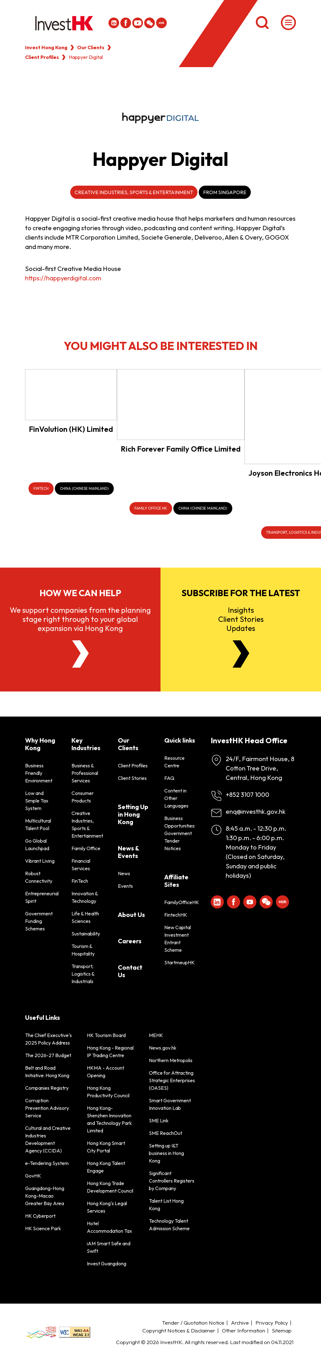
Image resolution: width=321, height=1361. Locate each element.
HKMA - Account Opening (105, 1071)
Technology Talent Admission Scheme (169, 1224)
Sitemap (282, 1330)
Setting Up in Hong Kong (133, 814)
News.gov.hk (162, 1048)
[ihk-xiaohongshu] (161, 23)
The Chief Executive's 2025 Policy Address (48, 1039)
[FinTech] (41, 488)
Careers (129, 941)
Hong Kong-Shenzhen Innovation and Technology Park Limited (109, 1119)
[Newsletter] (241, 654)
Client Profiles (42, 57)
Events (125, 886)
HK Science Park (43, 1228)
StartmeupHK (179, 962)
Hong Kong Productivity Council (108, 1092)
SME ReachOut (165, 1133)
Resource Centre (174, 762)
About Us (131, 915)
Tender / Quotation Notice (193, 1322)
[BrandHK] (40, 1332)
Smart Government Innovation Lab (170, 1104)
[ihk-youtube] (137, 23)
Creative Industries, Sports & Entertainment (134, 192)
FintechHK (175, 915)
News (124, 873)
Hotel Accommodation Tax (109, 1227)
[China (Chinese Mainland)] (84, 488)
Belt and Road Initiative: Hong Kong (47, 1071)
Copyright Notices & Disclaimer (178, 1330)
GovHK (33, 1176)
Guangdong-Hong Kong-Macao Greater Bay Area (44, 1195)
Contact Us (130, 971)
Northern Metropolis (170, 1060)
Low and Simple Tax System (36, 800)
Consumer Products (82, 797)
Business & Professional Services (84, 773)
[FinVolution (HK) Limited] (71, 394)
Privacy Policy (271, 1322)
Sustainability (85, 933)
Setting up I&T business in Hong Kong (166, 1153)
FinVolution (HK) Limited (71, 429)
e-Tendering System (47, 1163)
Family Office (85, 848)
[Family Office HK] (150, 508)
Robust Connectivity (38, 877)
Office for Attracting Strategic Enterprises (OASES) (172, 1080)
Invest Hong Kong (46, 47)
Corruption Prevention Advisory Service (47, 1108)
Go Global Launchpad (37, 844)
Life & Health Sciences (85, 917)
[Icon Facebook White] (125, 23)
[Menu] (288, 22)
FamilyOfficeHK (180, 902)
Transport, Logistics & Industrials (82, 973)
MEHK (156, 1035)
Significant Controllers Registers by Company (171, 1180)
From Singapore (224, 192)
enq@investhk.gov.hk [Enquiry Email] (256, 811)
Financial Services (80, 864)
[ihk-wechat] (149, 23)
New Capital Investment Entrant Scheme (177, 938)
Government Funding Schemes (39, 921)
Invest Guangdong (106, 1263)
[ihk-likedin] (113, 23)
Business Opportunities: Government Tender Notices (179, 833)
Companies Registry (47, 1088)
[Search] (262, 22)
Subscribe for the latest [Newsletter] (241, 593)
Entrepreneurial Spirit (40, 897)
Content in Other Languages (176, 798)
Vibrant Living (40, 861)
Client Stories (132, 778)
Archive (240, 1322)
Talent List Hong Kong (166, 1204)
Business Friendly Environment (38, 773)
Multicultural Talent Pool (38, 824)
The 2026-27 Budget (48, 1055)
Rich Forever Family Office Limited (181, 448)
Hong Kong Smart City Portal (106, 1147)
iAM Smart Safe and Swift (108, 1247)
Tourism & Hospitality (83, 950)
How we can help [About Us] (80, 593)
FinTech (79, 881)
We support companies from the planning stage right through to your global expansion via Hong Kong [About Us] (80, 619)
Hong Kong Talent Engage (106, 1167)
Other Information (243, 1330)
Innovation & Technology (84, 897)
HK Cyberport (40, 1216)
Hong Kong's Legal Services (107, 1207)
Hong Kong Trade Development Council (110, 1187)
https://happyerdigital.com (63, 278)
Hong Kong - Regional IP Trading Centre (110, 1051)
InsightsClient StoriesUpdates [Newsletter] (241, 619)
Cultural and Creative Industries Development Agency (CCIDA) (48, 1139)
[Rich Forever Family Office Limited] (180, 404)
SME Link (159, 1120)
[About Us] (80, 654)
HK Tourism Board (106, 1035)
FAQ (169, 778)
